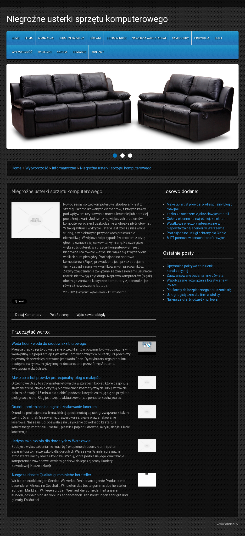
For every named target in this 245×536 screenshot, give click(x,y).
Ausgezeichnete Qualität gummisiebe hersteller (51, 475)
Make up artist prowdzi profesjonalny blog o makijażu (55, 377)
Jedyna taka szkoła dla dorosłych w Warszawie (51, 441)
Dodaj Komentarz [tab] (28, 315)
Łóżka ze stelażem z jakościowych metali (198, 214)
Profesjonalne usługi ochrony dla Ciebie (196, 233)
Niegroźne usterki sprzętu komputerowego (115, 168)
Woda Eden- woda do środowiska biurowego (48, 343)
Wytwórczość (36, 168)
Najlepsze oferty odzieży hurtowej (192, 299)
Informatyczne (64, 168)
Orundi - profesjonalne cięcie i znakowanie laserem (54, 407)
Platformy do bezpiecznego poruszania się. (199, 290)
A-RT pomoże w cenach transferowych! (196, 238)
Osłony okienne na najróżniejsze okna (195, 219)
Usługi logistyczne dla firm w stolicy (193, 295)
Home (16, 168)
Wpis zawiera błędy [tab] (91, 315)
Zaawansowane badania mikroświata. (195, 275)
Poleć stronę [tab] (59, 315)
